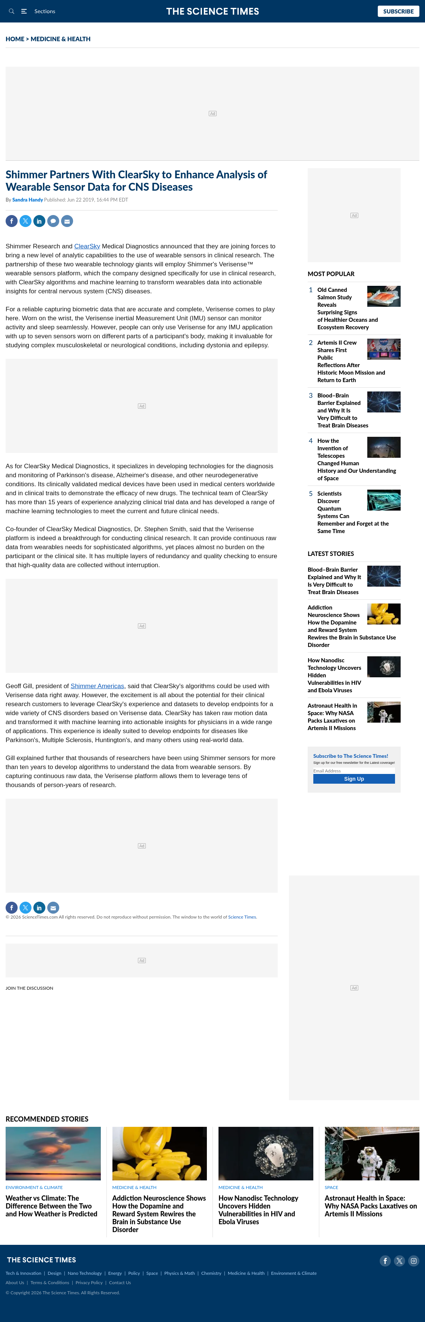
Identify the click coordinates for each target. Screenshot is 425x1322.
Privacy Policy (89, 1282)
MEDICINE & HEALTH (61, 38)
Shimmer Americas (97, 686)
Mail (67, 221)
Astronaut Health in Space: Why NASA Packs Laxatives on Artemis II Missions (371, 1206)
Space (152, 1273)
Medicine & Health (246, 1273)
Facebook (12, 221)
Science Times (242, 917)
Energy (115, 1273)
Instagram (413, 1261)
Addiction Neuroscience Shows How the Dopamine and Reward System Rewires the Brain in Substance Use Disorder (159, 1214)
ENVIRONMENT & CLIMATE (34, 1187)
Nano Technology (85, 1273)
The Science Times (212, 11)
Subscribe (398, 11)
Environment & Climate (294, 1273)
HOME (15, 38)
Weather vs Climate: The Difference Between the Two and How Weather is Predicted (51, 1206)
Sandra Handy (28, 200)
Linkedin (39, 221)
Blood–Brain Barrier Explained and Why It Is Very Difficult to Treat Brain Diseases (342, 410)
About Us (15, 1282)
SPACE (331, 1187)
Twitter (25, 221)
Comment (53, 221)
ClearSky (87, 246)
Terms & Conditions (49, 1282)
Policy (134, 1273)
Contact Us (120, 1282)
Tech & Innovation (23, 1273)
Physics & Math (180, 1273)
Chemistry (211, 1273)
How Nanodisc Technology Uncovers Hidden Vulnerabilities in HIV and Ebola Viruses (258, 1210)
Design (54, 1273)
